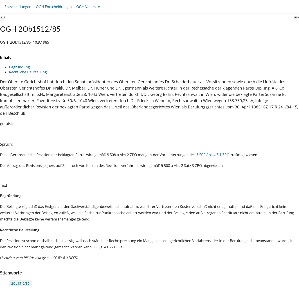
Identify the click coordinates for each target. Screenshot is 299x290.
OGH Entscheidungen (54, 6)
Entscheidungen (17, 6)
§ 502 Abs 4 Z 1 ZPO (212, 154)
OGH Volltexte (88, 6)
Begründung (19, 67)
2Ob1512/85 (20, 283)
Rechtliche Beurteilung (28, 72)
